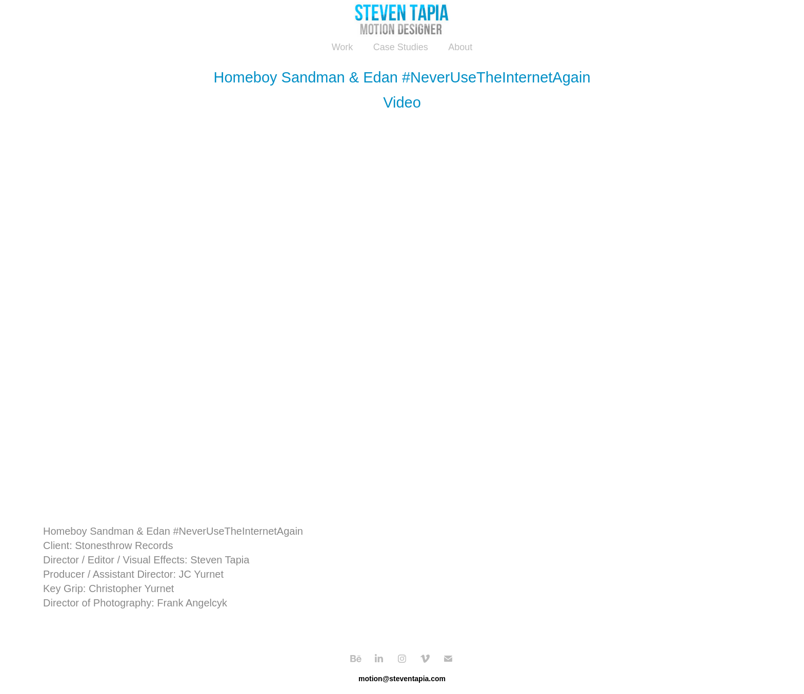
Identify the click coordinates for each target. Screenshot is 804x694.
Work (342, 47)
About (460, 47)
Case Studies (400, 47)
